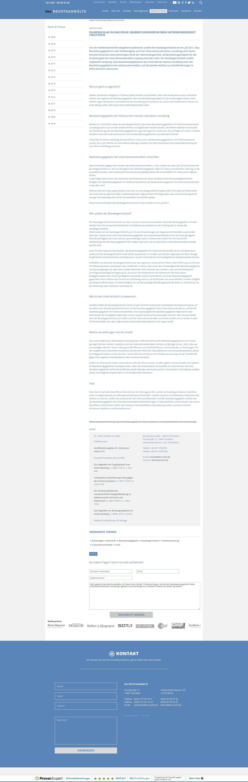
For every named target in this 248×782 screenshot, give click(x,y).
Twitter (189, 2)
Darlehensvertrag (170, 540)
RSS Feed (179, 2)
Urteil (117, 544)
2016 (53, 70)
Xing (183, 2)
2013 (53, 90)
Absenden (86, 750)
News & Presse (158, 10)
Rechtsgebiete (141, 10)
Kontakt (198, 10)
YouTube (175, 2)
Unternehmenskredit (102, 544)
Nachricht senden (131, 615)
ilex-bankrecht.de (160, 460)
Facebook (185, 2)
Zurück (93, 553)
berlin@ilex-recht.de (171, 704)
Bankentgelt (98, 540)
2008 (53, 123)
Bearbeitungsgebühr (129, 540)
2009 (53, 116)
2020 (53, 43)
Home (65, 11)
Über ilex (115, 10)
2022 (53, 37)
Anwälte (127, 10)
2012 (53, 96)
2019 (53, 50)
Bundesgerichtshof (151, 540)
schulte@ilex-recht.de (160, 456)
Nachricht (86, 730)
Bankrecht (111, 540)
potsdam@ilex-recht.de (146, 704)
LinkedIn (193, 2)
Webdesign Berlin (132, 715)
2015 (53, 77)
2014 (53, 83)
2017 (53, 63)
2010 (53, 110)
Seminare (173, 10)
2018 (53, 57)
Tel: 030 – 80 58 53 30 (58, 2)
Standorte (186, 10)
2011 (53, 103)
